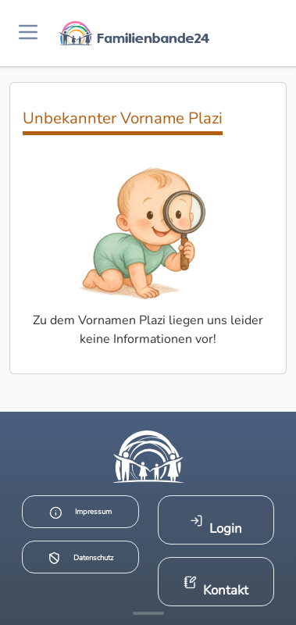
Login (216, 525)
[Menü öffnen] (28, 33)
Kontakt (216, 587)
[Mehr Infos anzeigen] (148, 613)
